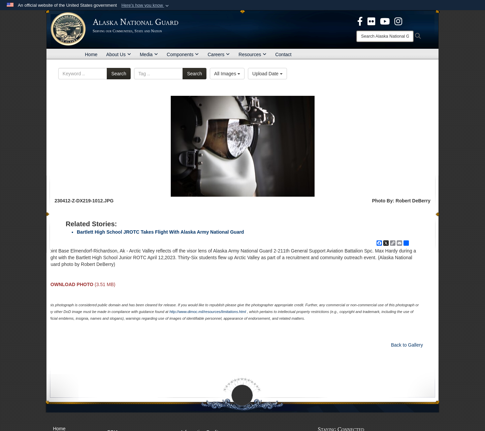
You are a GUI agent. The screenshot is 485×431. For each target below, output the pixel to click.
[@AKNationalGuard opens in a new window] (398, 21)
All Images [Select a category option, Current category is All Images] (227, 73)
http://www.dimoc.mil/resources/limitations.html (207, 312)
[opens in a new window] (360, 21)
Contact (283, 54)
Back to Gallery (407, 345)
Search (118, 73)
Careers (218, 54)
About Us (118, 54)
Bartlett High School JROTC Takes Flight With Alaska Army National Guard (160, 232)
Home (91, 54)
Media (149, 54)
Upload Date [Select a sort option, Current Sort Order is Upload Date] (267, 73)
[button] (145, 5)
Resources (252, 54)
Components (183, 54)
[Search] (385, 36)
